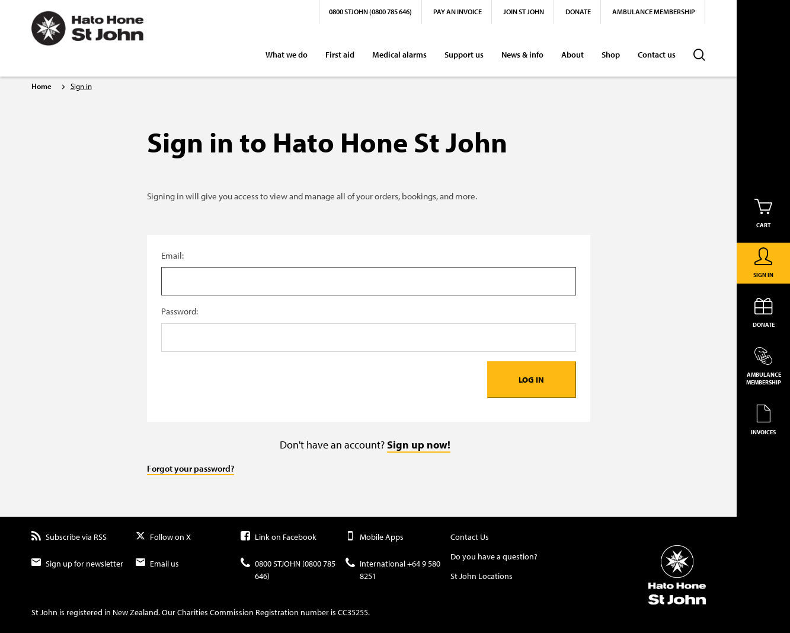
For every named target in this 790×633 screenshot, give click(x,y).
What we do (287, 54)
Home (41, 86)
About (572, 54)
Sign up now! (418, 444)
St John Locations (481, 576)
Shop (611, 54)
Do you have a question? (494, 556)
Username (368, 256)
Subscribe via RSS (69, 537)
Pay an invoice (457, 11)
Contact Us (469, 537)
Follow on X (163, 537)
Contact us (657, 54)
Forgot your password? (190, 468)
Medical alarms (399, 54)
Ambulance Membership (653, 11)
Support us (464, 54)
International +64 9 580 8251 (393, 570)
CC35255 (353, 612)
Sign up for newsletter (77, 564)
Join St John (523, 11)
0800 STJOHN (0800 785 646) (370, 11)
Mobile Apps (375, 537)
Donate (578, 11)
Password (368, 312)
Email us (157, 564)
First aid (339, 54)
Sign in (81, 86)
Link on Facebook (278, 537)
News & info (522, 54)
